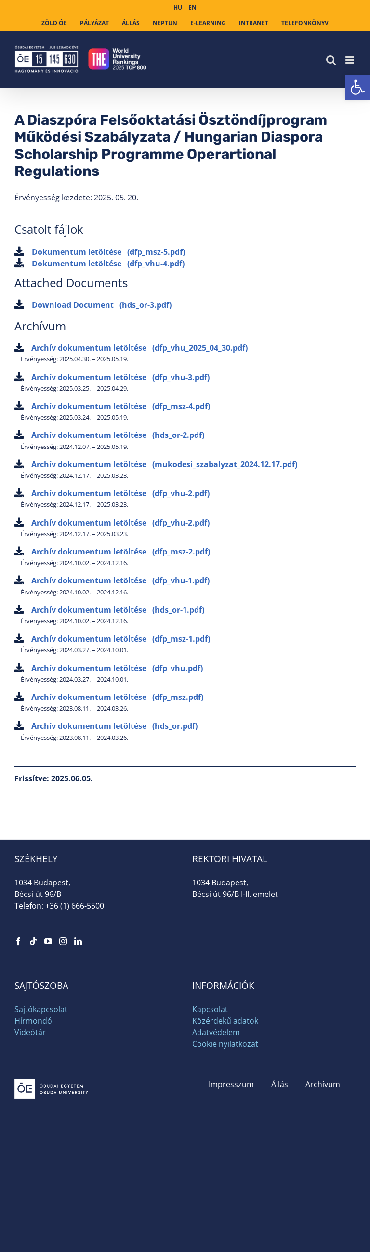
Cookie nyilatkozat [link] (225, 1044)
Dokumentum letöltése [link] (99, 252)
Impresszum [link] (231, 1084)
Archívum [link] (322, 1084)
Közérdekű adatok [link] (225, 1020)
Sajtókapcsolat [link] (40, 1009)
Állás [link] (279, 1084)
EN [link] (192, 7)
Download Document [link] (93, 305)
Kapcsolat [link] (210, 1009)
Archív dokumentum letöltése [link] (131, 348)
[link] (357, 87)
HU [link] (177, 7)
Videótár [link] (30, 1032)
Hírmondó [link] (33, 1020)
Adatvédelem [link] (216, 1032)
